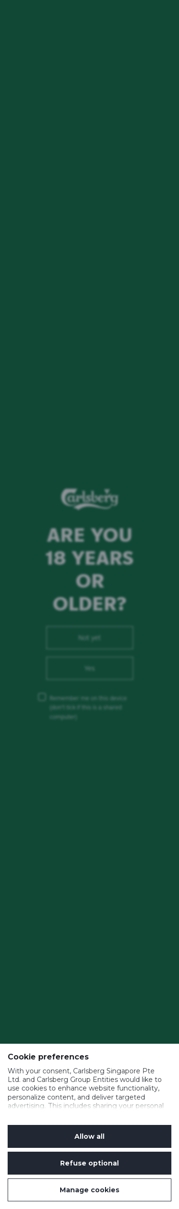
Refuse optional (89, 1163)
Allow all (89, 1136)
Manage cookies (89, 1190)
